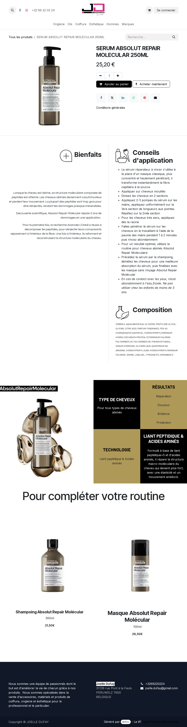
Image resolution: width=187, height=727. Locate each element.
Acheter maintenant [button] (151, 84)
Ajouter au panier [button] (114, 84)
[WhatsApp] (133, 97)
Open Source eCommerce (160, 722)
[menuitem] (59, 24)
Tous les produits (21, 37)
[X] (112, 97)
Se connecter (166, 10)
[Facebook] (20, 10)
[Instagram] (27, 10)
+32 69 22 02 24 (44, 10)
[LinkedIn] (123, 97)
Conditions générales (110, 107)
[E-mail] (155, 97)
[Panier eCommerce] (149, 10)
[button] (12, 10)
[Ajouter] (118, 75)
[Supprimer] (100, 75)
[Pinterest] (144, 97)
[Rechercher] (173, 37)
